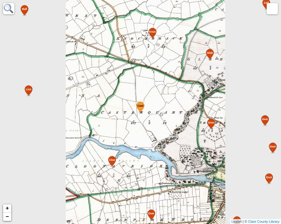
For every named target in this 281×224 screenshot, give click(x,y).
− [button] (7, 217)
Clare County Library (263, 221)
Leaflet (236, 221)
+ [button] (7, 208)
